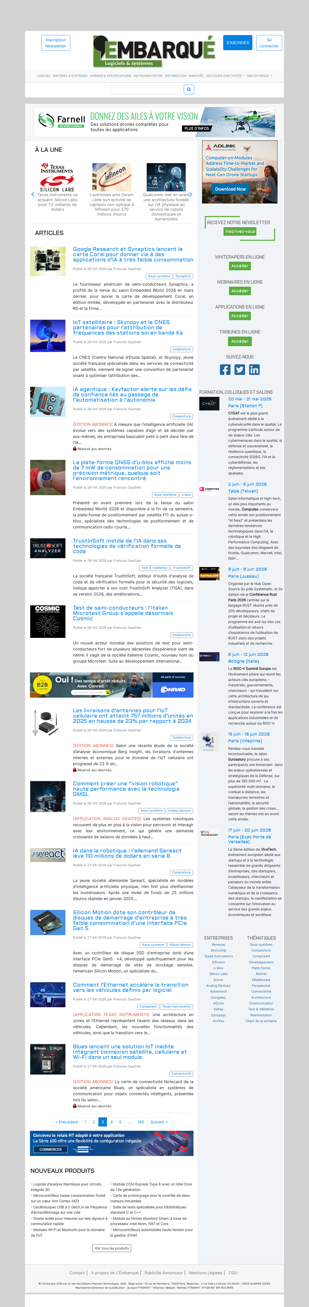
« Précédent (66, 1121)
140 (140, 1121)
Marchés (196, 76)
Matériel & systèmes (70, 76)
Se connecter (269, 42)
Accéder (240, 266)
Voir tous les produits (112, 1248)
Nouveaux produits (62, 1170)
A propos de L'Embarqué (114, 1272)
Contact (77, 1272)
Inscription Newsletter (55, 42)
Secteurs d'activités (224, 76)
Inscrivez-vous (240, 231)
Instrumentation (148, 76)
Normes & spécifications (110, 76)
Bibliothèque (258, 76)
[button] (32, 194)
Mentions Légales (205, 1272)
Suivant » (159, 1121)
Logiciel (44, 76)
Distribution (175, 76)
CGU (233, 1272)
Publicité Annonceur (164, 1272)
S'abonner (237, 42)
